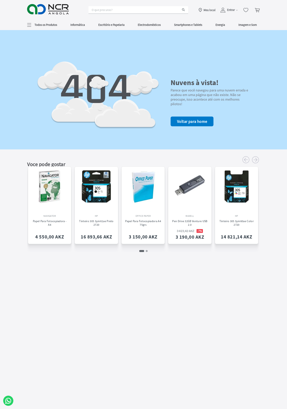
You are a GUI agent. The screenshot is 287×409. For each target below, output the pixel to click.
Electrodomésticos (149, 25)
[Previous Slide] (246, 159)
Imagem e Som (247, 25)
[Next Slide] (255, 159)
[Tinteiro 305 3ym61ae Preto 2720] (96, 203)
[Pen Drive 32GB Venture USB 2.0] (189, 203)
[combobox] (138, 10)
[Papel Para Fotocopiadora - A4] (49, 203)
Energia (220, 25)
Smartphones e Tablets (188, 25)
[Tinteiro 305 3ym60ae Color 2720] (236, 203)
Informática (77, 25)
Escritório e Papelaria (111, 25)
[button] (42, 25)
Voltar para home (192, 121)
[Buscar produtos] (183, 10)
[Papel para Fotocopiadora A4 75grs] (143, 203)
